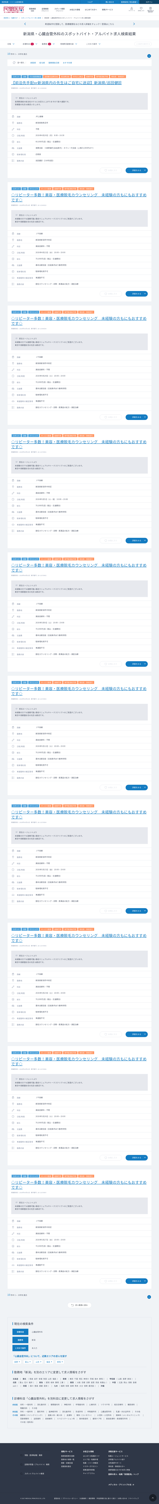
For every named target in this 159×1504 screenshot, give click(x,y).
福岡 (62, 1386)
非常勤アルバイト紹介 (116, 1459)
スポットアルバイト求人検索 (31, 18)
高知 (45, 1386)
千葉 (76, 1379)
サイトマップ (134, 1498)
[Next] (134, 24)
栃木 (96, 1379)
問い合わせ (110, 2)
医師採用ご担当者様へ (129, 2)
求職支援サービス (115, 1452)
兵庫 (88, 1382)
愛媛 (41, 1386)
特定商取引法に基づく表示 (106, 1498)
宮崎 (86, 1386)
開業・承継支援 (67, 1463)
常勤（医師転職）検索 (33, 1455)
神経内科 (67, 1404)
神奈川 (86, 1379)
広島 (121, 1382)
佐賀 (67, 1386)
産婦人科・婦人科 (55, 1415)
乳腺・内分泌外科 (123, 1411)
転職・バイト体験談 (90, 1463)
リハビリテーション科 (66, 1418)
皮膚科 (69, 1415)
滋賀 (92, 1382)
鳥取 (130, 1382)
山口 (14, 1386)
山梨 (120, 1379)
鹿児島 (91, 1386)
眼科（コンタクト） (85, 1415)
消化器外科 (66, 1411)
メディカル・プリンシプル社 (120, 1484)
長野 (16, 1362)
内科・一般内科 (26, 1404)
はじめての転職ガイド (91, 1456)
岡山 (125, 1382)
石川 (26, 1382)
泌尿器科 (37, 1418)
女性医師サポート (115, 1463)
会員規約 (83, 1498)
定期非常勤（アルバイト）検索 (37, 1464)
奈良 (97, 1382)
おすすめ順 (67, 62)
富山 (27, 1362)
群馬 (59, 1362)
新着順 (33, 62)
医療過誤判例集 (89, 1470)
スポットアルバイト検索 (34, 1473)
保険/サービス (107, 9)
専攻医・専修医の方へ (116, 1466)
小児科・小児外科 (104, 1415)
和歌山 (103, 1382)
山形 (37, 1362)
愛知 (48, 1382)
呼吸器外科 (91, 1411)
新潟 (129, 1379)
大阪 (79, 1382)
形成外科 (79, 1411)
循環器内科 (55, 1404)
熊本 (76, 1386)
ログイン (149, 2)
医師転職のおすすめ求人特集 (119, 1470)
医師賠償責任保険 (67, 1456)
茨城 (92, 1379)
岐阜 (52, 1382)
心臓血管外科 (106, 1411)
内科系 (15, 1404)
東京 (71, 1379)
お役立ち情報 (75, 9)
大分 (81, 1386)
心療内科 (92, 1404)
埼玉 (81, 1379)
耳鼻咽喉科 (24, 1418)
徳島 (36, 1386)
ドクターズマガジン (90, 1466)
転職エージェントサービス (118, 1456)
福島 (48, 1362)
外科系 (15, 1411)
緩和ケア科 (97, 1418)
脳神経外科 (53, 1411)
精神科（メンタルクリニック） (128, 1415)
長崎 (72, 1386)
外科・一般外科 (26, 1411)
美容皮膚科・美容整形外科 (117, 1418)
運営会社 (57, 1498)
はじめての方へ (91, 9)
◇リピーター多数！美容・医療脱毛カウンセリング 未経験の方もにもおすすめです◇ (79, 197)
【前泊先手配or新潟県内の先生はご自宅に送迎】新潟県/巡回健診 (66, 82)
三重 (61, 1382)
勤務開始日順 (54, 62)
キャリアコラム (89, 1473)
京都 (83, 1382)
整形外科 (40, 1411)
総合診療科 (118, 1404)
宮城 (40, 1379)
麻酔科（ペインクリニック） (32, 1415)
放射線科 (48, 1418)
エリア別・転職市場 (90, 1459)
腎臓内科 (23, 1408)
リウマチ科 (105, 1404)
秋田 (45, 1379)
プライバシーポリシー (70, 1498)
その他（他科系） (27, 1422)
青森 (31, 1379)
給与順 (42, 62)
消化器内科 (41, 1404)
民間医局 (14, 9)
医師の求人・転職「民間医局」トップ (123, 1474)
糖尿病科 (131, 1404)
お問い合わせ (122, 1498)
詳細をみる (136, 170)
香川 (32, 1386)
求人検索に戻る (81, 1305)
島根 (134, 1382)
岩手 (36, 1379)
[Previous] (25, 24)
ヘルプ (90, 2)
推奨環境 (92, 1498)
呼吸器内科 (80, 1404)
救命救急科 (83, 1418)
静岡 (57, 1382)
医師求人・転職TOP (11, 18)
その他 (34, 1408)
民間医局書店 (66, 1466)
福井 (30, 1382)
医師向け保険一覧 (67, 1459)
